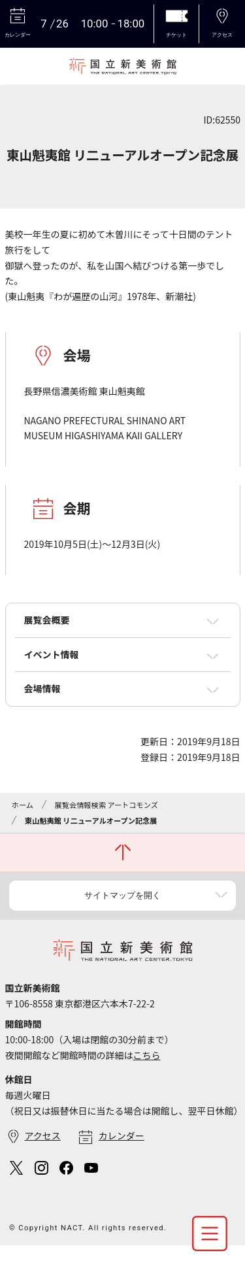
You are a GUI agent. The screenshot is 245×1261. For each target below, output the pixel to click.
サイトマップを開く (122, 895)
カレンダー (121, 1135)
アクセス (43, 1135)
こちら (147, 1055)
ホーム (22, 804)
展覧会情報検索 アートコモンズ (106, 804)
